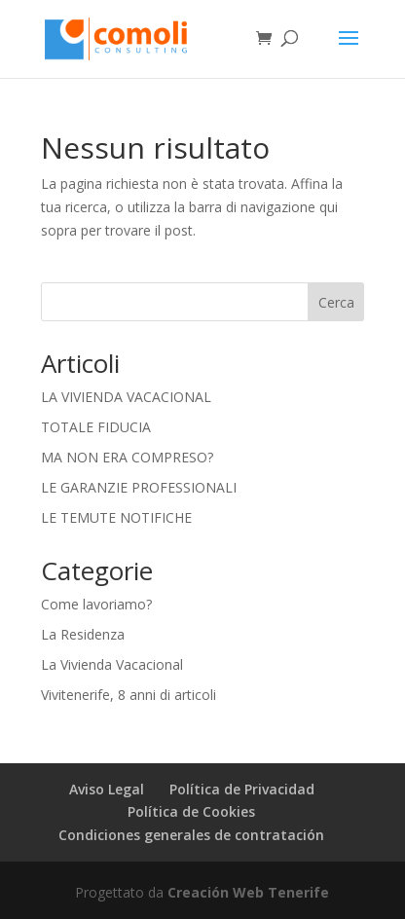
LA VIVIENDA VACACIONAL (126, 396)
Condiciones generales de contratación (191, 835)
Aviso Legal (106, 789)
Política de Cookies (191, 811)
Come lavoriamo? (96, 604)
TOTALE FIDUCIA (96, 427)
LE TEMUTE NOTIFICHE (116, 517)
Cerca (336, 302)
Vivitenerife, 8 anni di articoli (128, 694)
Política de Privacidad (241, 789)
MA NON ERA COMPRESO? (127, 457)
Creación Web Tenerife (248, 892)
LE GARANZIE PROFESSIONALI (139, 487)
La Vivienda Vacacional (112, 664)
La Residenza (83, 634)
